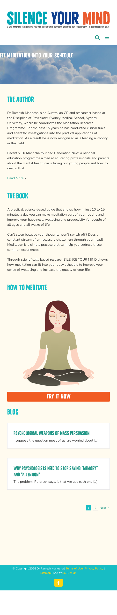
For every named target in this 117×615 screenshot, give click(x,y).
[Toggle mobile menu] (107, 37)
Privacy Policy (94, 568)
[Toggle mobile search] (97, 37)
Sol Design (69, 573)
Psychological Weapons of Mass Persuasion (51, 433)
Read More (15, 178)
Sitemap (45, 573)
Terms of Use (74, 568)
